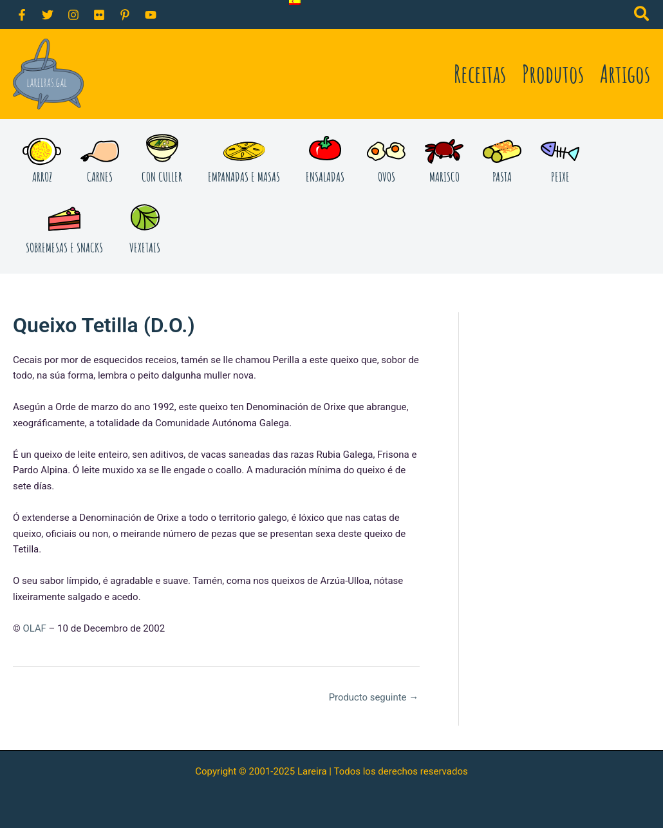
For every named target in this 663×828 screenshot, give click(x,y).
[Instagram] (73, 15)
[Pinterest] (125, 15)
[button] (642, 16)
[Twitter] (48, 15)
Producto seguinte (373, 697)
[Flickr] (99, 15)
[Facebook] (22, 15)
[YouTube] (151, 15)
